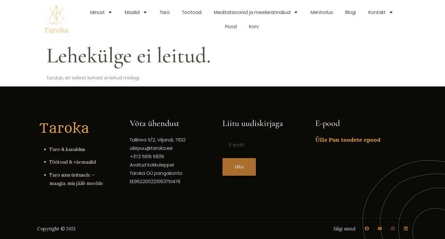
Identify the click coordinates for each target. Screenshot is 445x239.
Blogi (350, 12)
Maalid (136, 12)
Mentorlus (322, 12)
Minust (101, 12)
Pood (231, 26)
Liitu (239, 166)
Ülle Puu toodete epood (347, 139)
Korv (254, 26)
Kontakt (380, 12)
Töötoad (191, 12)
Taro (165, 12)
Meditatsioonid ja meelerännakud (256, 12)
